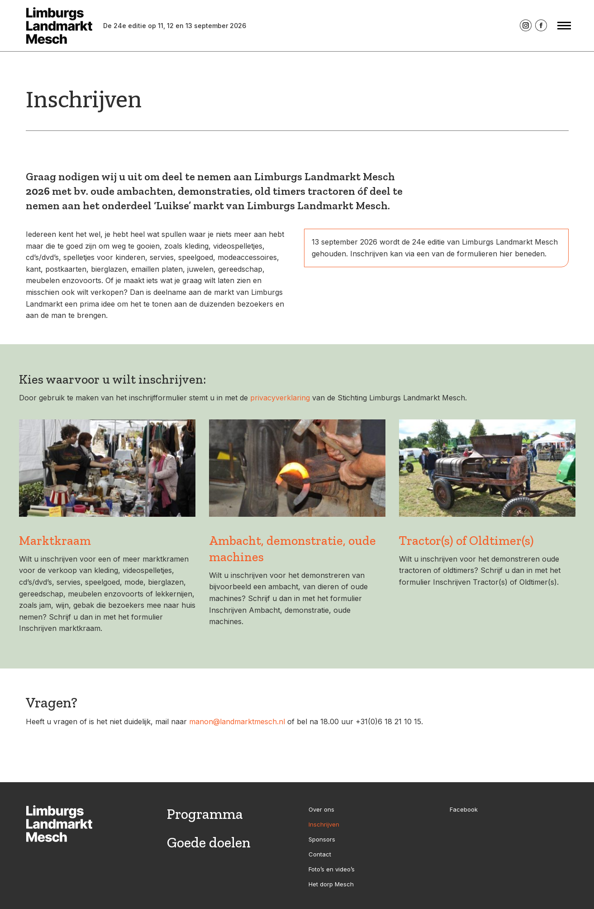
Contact (320, 854)
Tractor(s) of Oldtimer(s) (466, 540)
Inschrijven (324, 824)
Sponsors (322, 839)
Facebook (464, 809)
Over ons (321, 809)
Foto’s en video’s (332, 869)
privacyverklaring (280, 397)
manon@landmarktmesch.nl (237, 721)
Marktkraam (55, 540)
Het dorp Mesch (331, 884)
